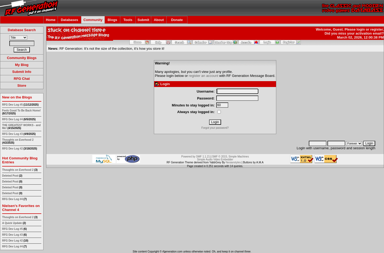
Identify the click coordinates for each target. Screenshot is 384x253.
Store (21, 86)
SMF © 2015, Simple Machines (230, 156)
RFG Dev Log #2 (12, 148)
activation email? (370, 33)
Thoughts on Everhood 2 (18, 139)
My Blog (22, 65)
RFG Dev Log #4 (12, 119)
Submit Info (21, 72)
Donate (177, 20)
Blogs (112, 20)
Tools (128, 20)
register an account (203, 76)
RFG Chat (22, 79)
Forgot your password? (215, 127)
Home (50, 20)
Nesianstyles (233, 162)
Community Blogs (22, 58)
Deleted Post (10, 175)
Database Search (22, 30)
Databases (69, 20)
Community (93, 20)
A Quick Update (12, 223)
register (376, 29)
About (159, 20)
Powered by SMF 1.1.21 (195, 156)
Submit (143, 20)
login (361, 29)
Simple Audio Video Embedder (215, 159)
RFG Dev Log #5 (12, 104)
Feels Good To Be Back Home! (21, 110)
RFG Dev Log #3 (12, 133)
